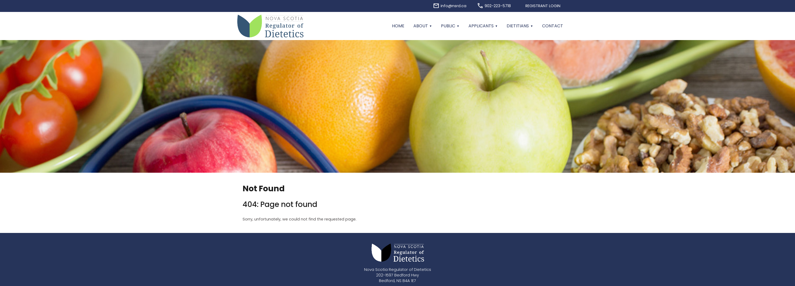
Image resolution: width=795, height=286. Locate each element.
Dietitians (518, 26)
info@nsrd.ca (453, 5)
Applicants (481, 26)
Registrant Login (542, 5)
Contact (552, 26)
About (420, 26)
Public (448, 26)
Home (398, 26)
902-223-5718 (498, 5)
